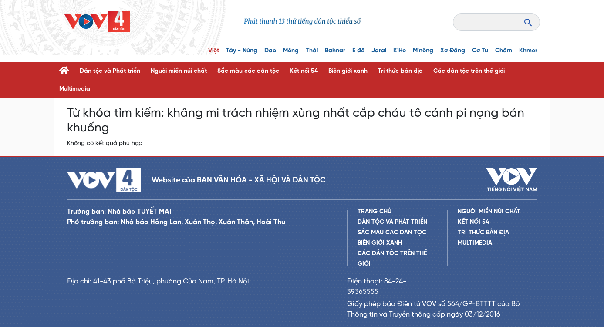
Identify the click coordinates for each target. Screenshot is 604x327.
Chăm (503, 50)
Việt (213, 50)
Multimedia (74, 89)
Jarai (378, 50)
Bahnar (335, 50)
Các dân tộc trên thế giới (469, 71)
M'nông (423, 50)
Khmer (528, 50)
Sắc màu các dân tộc (248, 71)
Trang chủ (374, 212)
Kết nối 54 (304, 71)
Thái (312, 50)
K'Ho (399, 50)
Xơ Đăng (452, 50)
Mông (291, 50)
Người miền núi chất (179, 71)
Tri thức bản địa (400, 71)
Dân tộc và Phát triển (110, 71)
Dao (270, 50)
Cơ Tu (480, 50)
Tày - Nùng (241, 50)
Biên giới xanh (348, 71)
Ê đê (358, 50)
